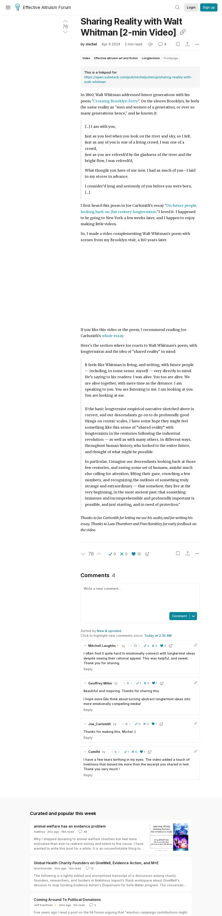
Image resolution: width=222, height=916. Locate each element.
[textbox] (139, 597)
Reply (88, 669)
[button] (112, 554)
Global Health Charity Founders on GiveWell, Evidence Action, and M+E (96, 863)
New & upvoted (109, 631)
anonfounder (43, 868)
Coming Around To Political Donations (67, 899)
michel (91, 44)
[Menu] (8, 7)
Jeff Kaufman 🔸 (45, 905)
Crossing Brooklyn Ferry (115, 101)
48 (82, 832)
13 (89, 868)
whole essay (112, 336)
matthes (39, 831)
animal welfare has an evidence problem (70, 826)
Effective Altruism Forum (43, 7)
